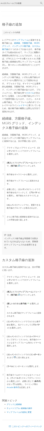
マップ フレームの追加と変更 (19, 412)
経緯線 (17, 43)
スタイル (30, 93)
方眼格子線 (27, 43)
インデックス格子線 (21, 46)
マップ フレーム (21, 40)
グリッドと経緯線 (14, 404)
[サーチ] (41, 3)
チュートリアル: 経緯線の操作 (19, 408)
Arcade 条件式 (13, 387)
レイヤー (23, 105)
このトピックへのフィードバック (27, 426)
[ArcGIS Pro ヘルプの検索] (19, 3)
